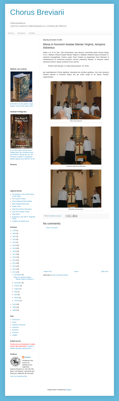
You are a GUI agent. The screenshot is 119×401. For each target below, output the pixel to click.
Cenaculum (16, 319)
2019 (14, 248)
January (17, 300)
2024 (14, 233)
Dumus (11, 33)
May (16, 292)
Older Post (104, 271)
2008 (14, 310)
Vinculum (15, 332)
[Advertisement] (76, 249)
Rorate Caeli (16, 206)
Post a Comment (51, 228)
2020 (14, 245)
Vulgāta (14, 335)
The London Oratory (19, 199)
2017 (14, 254)
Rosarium (21, 33)
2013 (14, 266)
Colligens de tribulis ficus (20, 221)
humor (14, 322)
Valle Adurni (16, 214)
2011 (14, 272)
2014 (14, 263)
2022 (14, 239)
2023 (14, 236)
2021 (14, 242)
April (16, 294)
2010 (14, 304)
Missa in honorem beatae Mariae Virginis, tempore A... (24, 278)
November (18, 283)
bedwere (28, 357)
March (16, 298)
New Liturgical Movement (20, 204)
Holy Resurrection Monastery (22, 209)
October (17, 286)
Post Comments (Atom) (60, 275)
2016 (14, 257)
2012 (14, 269)
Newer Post (48, 271)
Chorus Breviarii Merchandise (22, 201)
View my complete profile (18, 376)
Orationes (15, 327)
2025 (14, 230)
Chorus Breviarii (37, 12)
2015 (14, 260)
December (18, 275)
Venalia (32, 33)
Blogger (68, 390)
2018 (14, 251)
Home (76, 271)
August (16, 289)
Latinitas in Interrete (18, 325)
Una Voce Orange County (20, 212)
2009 (14, 307)
